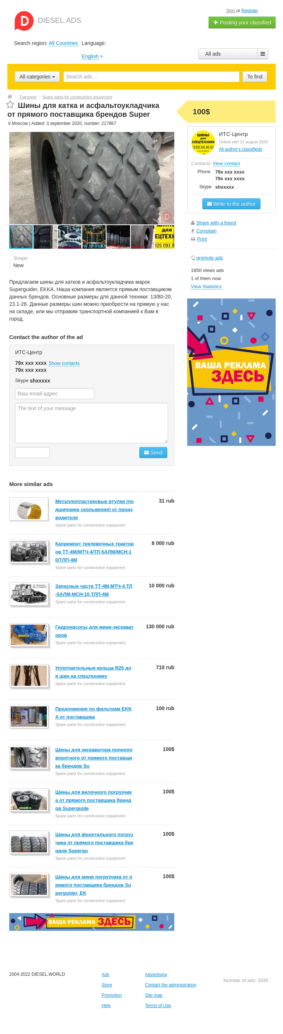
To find (254, 77)
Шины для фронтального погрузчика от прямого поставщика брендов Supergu (94, 842)
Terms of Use (158, 1005)
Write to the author (231, 204)
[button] (46, 236)
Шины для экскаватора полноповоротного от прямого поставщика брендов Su (93, 758)
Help (106, 1005)
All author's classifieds (240, 149)
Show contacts (64, 363)
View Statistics (206, 286)
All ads (213, 54)
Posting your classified (242, 22)
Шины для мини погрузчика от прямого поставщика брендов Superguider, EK (93, 885)
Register (249, 10)
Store (107, 985)
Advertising (156, 974)
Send (153, 452)
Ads (105, 974)
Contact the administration (170, 985)
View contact (226, 163)
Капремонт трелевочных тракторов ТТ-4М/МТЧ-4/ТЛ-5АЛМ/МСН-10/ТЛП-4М (94, 552)
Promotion (112, 995)
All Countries (63, 43)
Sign (231, 10)
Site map (153, 995)
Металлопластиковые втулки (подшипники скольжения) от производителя (94, 509)
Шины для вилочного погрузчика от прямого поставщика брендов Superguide (93, 800)
